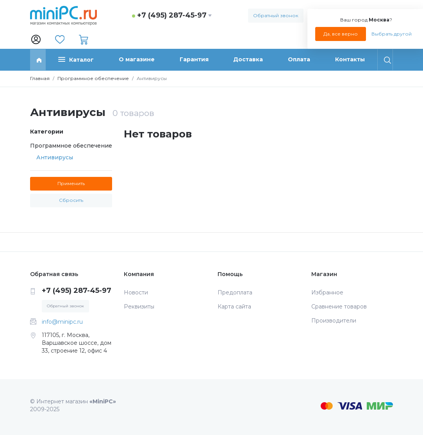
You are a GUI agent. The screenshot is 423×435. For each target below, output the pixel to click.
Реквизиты (139, 306)
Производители (333, 320)
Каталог (76, 59)
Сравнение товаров (339, 306)
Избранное (327, 292)
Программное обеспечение (93, 78)
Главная (40, 78)
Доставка (248, 59)
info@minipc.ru (62, 321)
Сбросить (71, 200)
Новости (136, 292)
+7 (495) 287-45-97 (172, 15)
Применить (71, 183)
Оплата (299, 59)
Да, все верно (340, 34)
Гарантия (194, 59)
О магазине (137, 59)
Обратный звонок (275, 15)
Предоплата (235, 292)
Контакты (350, 59)
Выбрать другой (391, 34)
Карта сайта (234, 306)
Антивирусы (54, 157)
